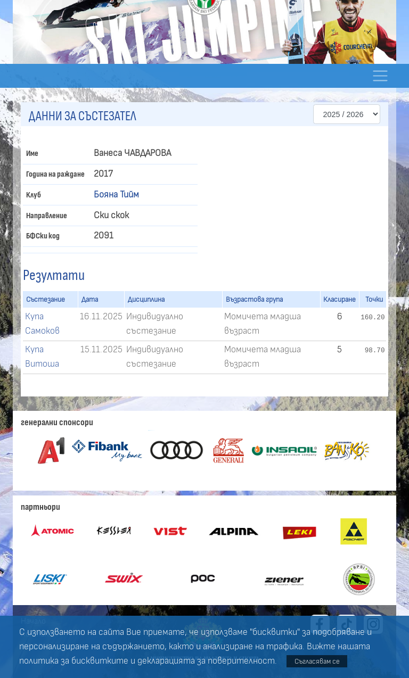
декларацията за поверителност (206, 661)
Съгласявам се (317, 661)
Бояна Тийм (116, 195)
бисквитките (99, 661)
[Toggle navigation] (380, 75)
